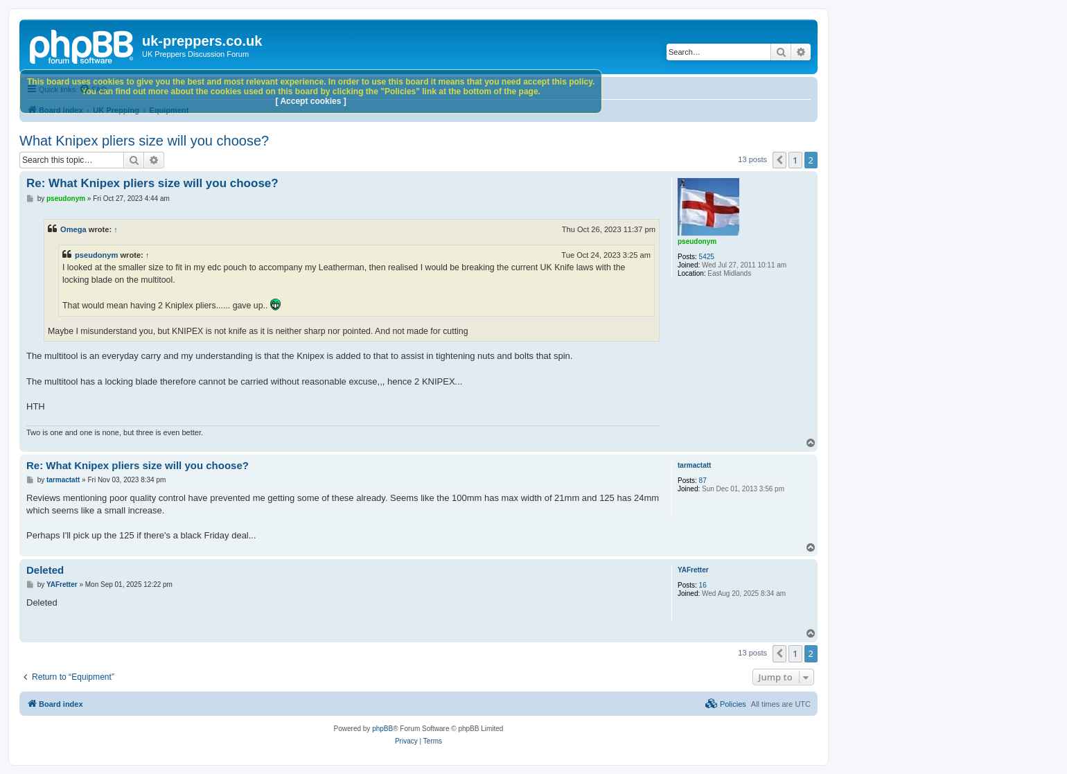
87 (703, 480)
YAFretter (693, 570)
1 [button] (795, 160)
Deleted (45, 570)
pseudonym (697, 241)
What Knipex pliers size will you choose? (144, 140)
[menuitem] (725, 704)
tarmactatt (694, 465)
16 (703, 585)
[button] (779, 160)
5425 (706, 257)
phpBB (382, 728)
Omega (73, 229)
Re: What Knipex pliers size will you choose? (152, 183)
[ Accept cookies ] (311, 101)
